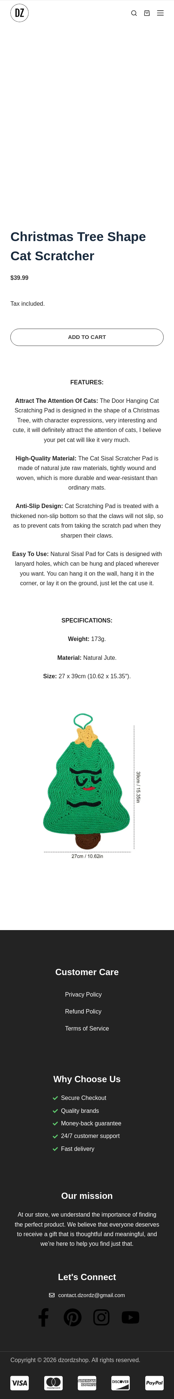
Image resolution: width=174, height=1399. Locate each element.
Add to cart (87, 337)
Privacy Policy (83, 994)
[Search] (134, 13)
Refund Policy (83, 1011)
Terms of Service (87, 1028)
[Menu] (160, 13)
